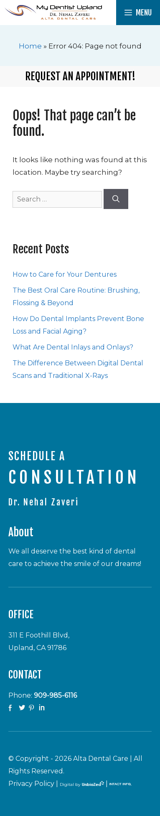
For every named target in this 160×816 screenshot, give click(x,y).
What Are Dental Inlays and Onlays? (73, 347)
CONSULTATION (74, 477)
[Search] (116, 199)
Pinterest (32, 708)
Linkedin (42, 708)
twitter (22, 708)
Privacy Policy (31, 784)
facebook (12, 708)
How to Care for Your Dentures (65, 274)
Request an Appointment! (80, 76)
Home (30, 46)
